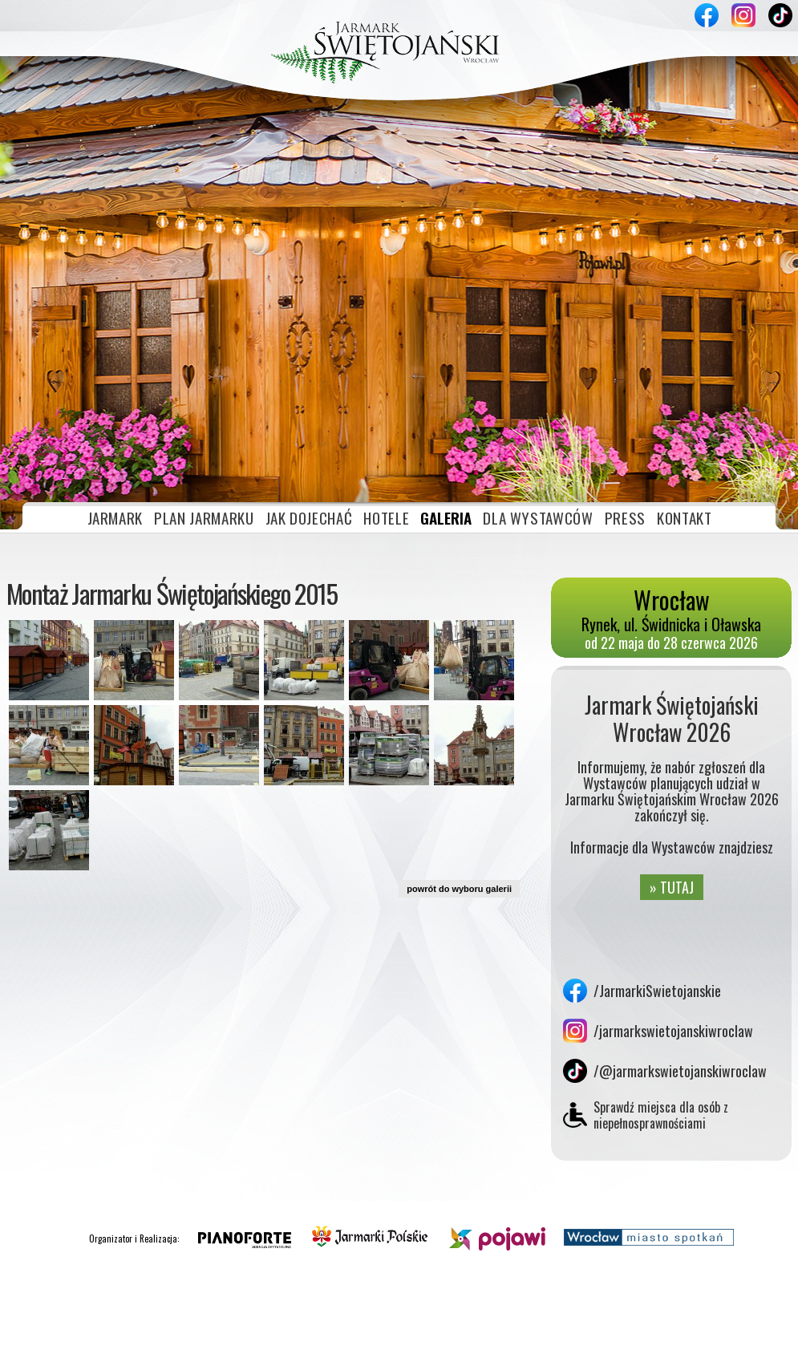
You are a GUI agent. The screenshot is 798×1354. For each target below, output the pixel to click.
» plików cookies (179, 1335)
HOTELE (386, 364)
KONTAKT (684, 364)
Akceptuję (702, 1335)
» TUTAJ (672, 734)
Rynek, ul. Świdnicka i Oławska (671, 460)
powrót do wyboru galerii (459, 735)
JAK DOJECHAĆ (309, 364)
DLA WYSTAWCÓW (538, 364)
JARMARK (115, 364)
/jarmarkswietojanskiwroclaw (673, 877)
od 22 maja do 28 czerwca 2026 (671, 489)
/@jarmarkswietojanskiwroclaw (680, 917)
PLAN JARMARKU (203, 364)
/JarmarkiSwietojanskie (657, 837)
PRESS (625, 364)
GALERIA (446, 364)
